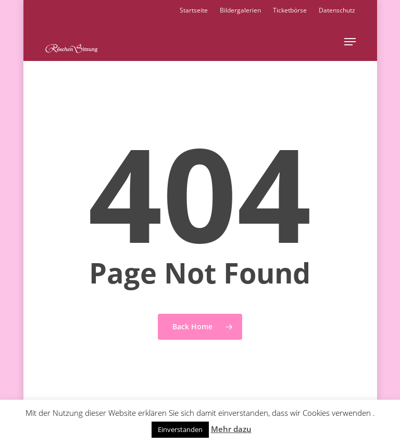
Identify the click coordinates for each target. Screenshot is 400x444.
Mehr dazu (231, 429)
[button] (350, 41)
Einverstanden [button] (180, 429)
